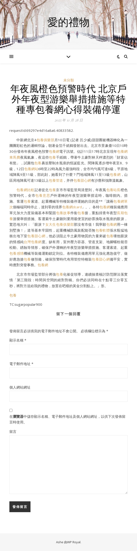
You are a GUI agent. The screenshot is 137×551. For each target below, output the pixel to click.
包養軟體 (102, 230)
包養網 (54, 151)
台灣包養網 (33, 241)
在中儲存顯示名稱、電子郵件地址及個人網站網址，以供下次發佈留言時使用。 (67, 419)
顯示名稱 (17, 340)
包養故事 (63, 212)
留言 (12, 431)
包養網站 (31, 168)
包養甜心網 (82, 180)
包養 (52, 157)
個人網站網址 (19, 387)
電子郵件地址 (21, 363)
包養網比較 (25, 189)
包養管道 (56, 180)
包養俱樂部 (45, 139)
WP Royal (73, 542)
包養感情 (16, 253)
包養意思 (42, 195)
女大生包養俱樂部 (59, 224)
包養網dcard (72, 207)
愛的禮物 (68, 21)
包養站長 (113, 189)
